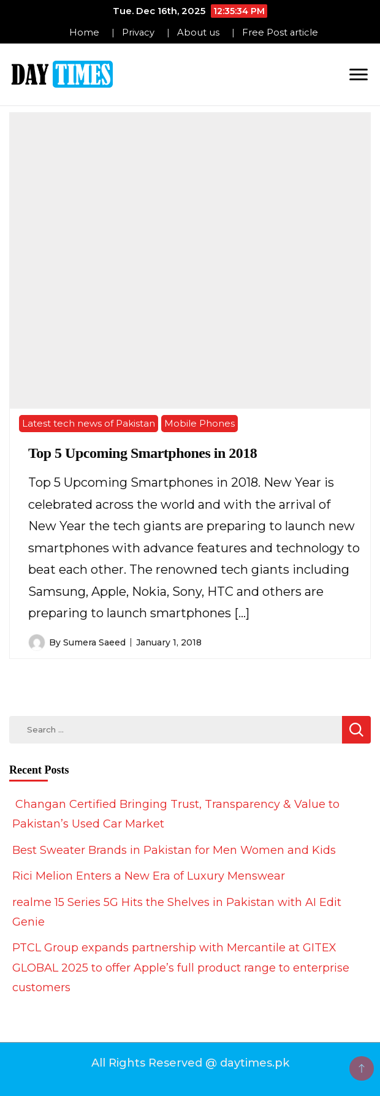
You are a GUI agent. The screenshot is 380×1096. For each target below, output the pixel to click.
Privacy (138, 32)
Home (84, 32)
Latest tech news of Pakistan (88, 423)
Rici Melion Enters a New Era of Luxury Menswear (148, 876)
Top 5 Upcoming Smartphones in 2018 (142, 453)
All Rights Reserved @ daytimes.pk (190, 1063)
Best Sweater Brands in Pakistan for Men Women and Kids (174, 850)
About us (198, 32)
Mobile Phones (199, 423)
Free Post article (280, 32)
